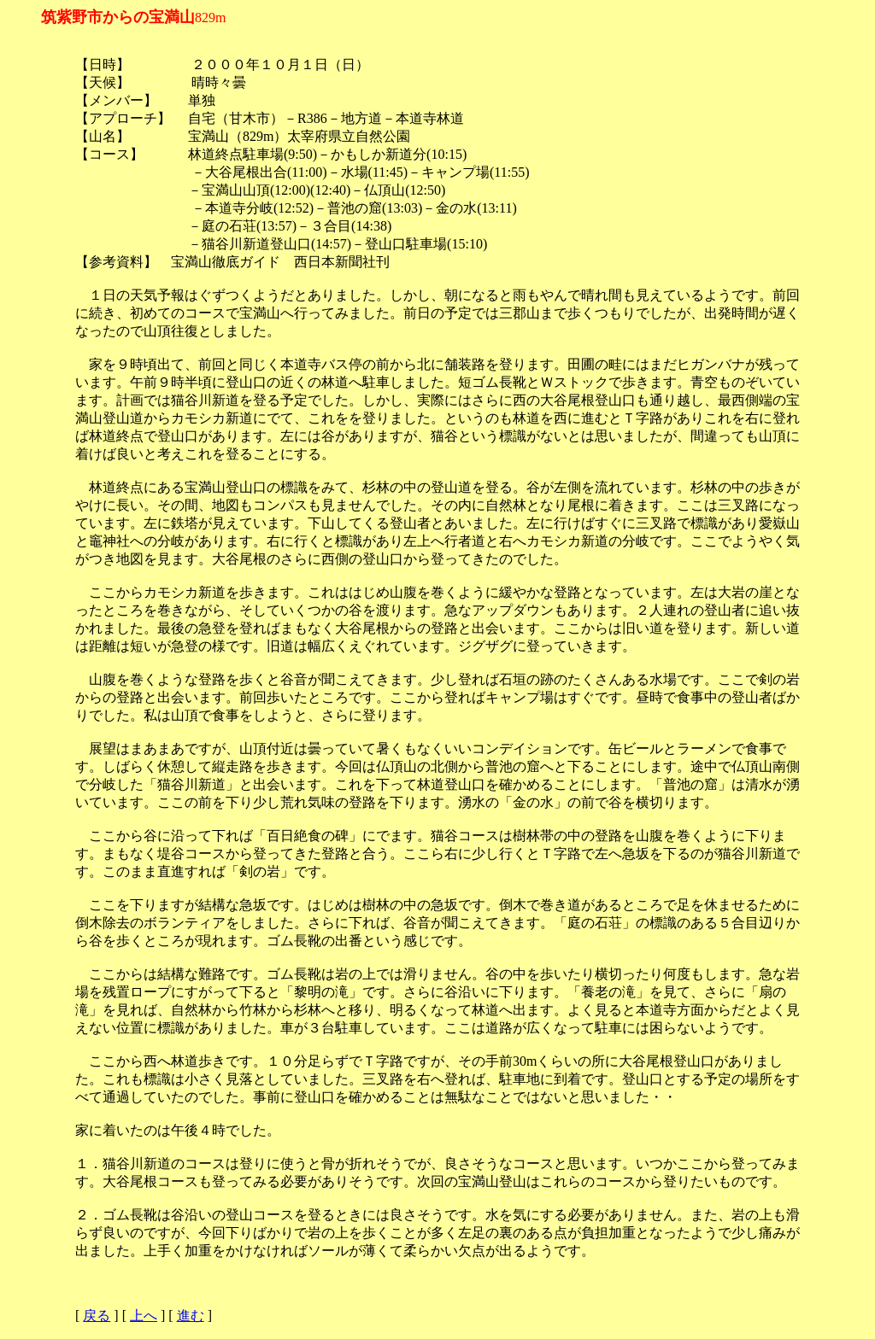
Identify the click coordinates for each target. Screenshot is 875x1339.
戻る (96, 1315)
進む (190, 1315)
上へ (143, 1315)
